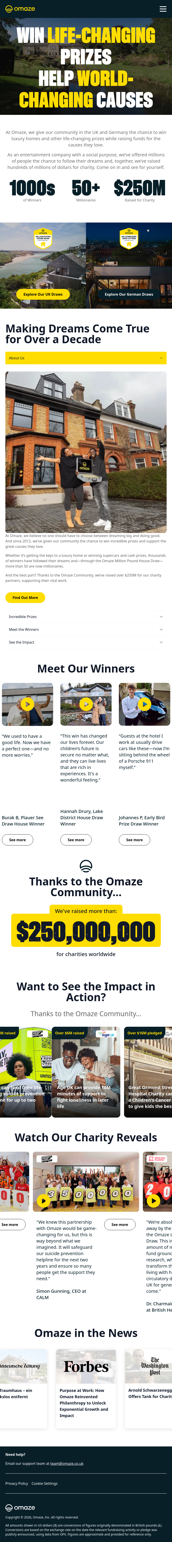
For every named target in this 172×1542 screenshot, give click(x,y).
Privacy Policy (16, 1483)
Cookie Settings (45, 1483)
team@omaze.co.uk (67, 1463)
